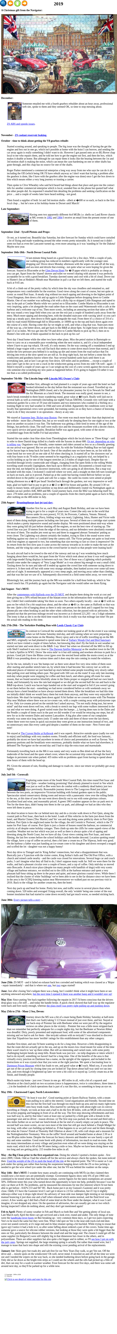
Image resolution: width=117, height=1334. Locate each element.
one (49, 985)
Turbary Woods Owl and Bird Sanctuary (90, 640)
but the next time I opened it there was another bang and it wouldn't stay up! (72, 994)
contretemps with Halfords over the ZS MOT (40, 594)
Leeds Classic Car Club (70, 625)
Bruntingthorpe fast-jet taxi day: (35, 502)
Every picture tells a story (27, 899)
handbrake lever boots (22, 1217)
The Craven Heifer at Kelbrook (37, 733)
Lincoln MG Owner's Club (64, 378)
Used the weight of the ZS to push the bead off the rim (35, 1161)
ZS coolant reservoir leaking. (31, 135)
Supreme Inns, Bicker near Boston (39, 417)
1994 (59, 217)
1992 (49, 217)
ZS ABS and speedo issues (21, 123)
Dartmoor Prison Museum (20, 1065)
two (58, 985)
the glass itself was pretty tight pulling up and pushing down (78, 1005)
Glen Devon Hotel (54, 270)
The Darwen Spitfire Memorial (65, 649)
